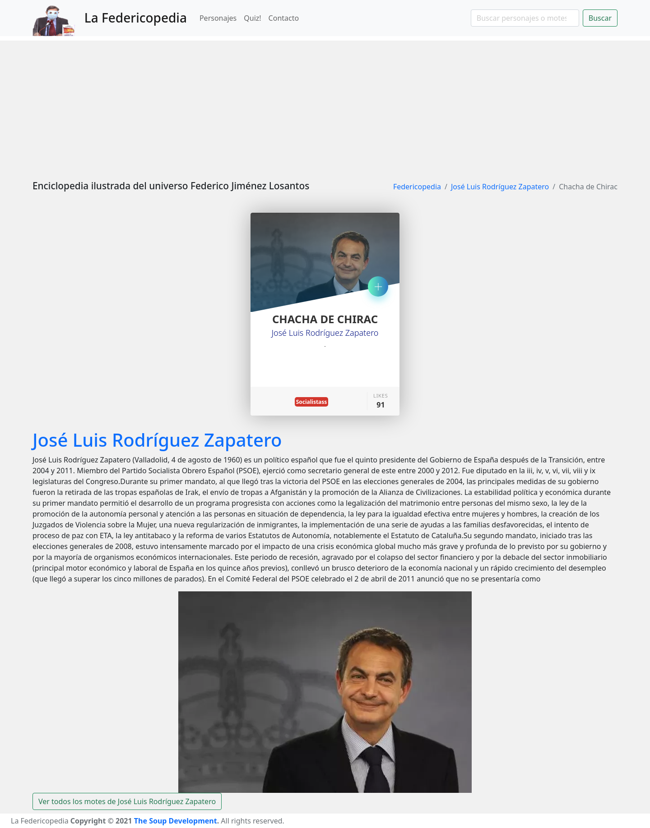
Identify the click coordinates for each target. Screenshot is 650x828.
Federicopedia (417, 187)
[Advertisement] (325, 104)
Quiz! (252, 18)
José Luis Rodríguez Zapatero (500, 187)
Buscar (600, 18)
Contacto (284, 18)
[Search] (525, 18)
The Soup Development (175, 821)
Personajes (218, 18)
